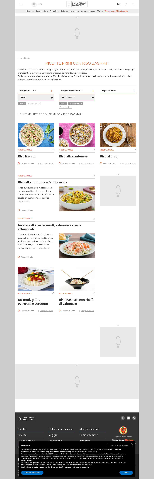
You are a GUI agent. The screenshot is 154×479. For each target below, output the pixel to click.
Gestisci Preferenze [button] (32, 472)
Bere (45, 11)
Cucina (38, 11)
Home (20, 58)
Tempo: (27, 163)
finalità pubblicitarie (34, 458)
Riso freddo (26, 156)
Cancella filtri (34, 103)
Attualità (54, 11)
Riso (63, 103)
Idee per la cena (88, 11)
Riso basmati (75, 103)
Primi (22, 103)
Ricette (30, 11)
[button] (53, 149)
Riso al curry (109, 156)
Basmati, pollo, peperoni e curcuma (33, 302)
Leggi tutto (23, 201)
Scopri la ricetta (46, 163)
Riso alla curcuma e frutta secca (42, 182)
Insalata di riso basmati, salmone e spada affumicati (49, 227)
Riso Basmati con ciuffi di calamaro (76, 302)
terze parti (55, 454)
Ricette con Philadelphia (116, 11)
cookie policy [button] (92, 452)
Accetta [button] (126, 472)
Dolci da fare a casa (70, 11)
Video (100, 11)
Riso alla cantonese (73, 156)
